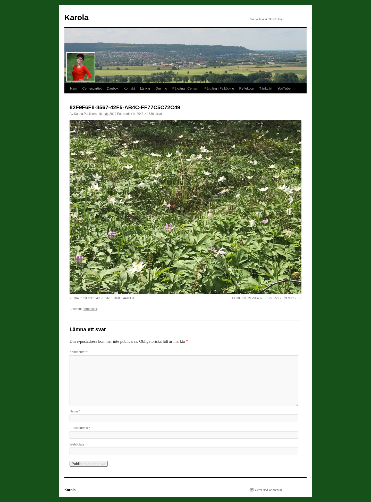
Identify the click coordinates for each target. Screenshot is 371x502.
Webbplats (77, 444)
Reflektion (246, 88)
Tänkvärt (265, 88)
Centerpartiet (92, 88)
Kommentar (79, 352)
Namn (75, 411)
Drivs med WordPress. (269, 490)
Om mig (161, 88)
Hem (73, 88)
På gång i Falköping (219, 88)
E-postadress (80, 428)
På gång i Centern (185, 88)
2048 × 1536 (145, 114)
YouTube (284, 88)
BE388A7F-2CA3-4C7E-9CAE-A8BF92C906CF (264, 298)
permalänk (90, 309)
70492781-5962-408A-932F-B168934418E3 (103, 298)
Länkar (145, 88)
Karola (76, 17)
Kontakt (129, 88)
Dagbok (113, 88)
